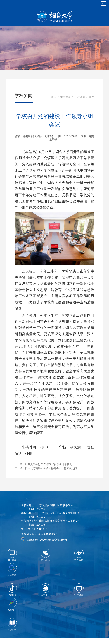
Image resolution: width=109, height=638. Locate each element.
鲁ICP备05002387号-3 (34, 529)
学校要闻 (80, 97)
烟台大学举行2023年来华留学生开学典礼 (48, 464)
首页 (53, 97)
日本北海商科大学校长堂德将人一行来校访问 (51, 468)
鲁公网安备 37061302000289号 (39, 533)
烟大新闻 (65, 97)
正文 (91, 97)
